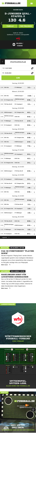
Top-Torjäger (26, 26)
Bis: (3, 73)
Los (18, 78)
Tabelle (10, 26)
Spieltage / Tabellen (2, 61)
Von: (3, 68)
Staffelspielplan (18, 62)
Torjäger (33, 61)
